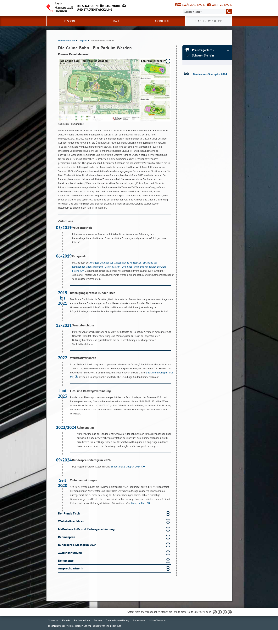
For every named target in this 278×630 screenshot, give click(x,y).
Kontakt (66, 620)
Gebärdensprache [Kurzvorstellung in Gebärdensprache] (193, 4)
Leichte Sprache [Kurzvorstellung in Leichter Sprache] (222, 4)
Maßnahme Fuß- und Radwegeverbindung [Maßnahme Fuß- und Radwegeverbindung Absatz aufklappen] (86, 529)
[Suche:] (207, 11)
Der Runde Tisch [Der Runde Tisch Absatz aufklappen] (69, 513)
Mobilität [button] (162, 21)
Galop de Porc (138, 503)
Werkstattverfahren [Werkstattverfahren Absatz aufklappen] (71, 521)
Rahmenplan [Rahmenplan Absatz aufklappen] (67, 537)
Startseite (53, 620)
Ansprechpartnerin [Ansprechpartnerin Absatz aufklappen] (71, 568)
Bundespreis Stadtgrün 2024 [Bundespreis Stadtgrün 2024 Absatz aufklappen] (77, 545)
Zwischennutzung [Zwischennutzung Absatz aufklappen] (70, 553)
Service (98, 620)
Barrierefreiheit (82, 620)
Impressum (139, 620)
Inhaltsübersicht (157, 620)
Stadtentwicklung (67, 40)
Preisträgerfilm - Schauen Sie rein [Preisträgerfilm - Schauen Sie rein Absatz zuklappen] (203, 52)
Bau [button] (116, 21)
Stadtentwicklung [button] (208, 21)
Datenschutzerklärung (117, 620)
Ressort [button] (69, 21)
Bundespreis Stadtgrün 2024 (125, 466)
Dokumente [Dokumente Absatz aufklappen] (66, 560)
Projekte (84, 40)
